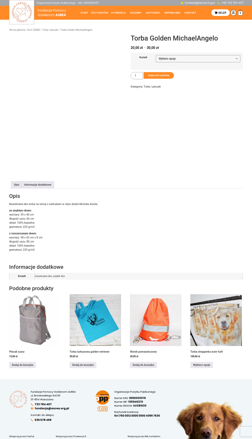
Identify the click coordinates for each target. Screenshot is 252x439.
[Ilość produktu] (137, 75)
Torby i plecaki (50, 29)
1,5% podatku (99, 12)
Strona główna (17, 29)
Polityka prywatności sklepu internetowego (51, 420)
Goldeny (135, 12)
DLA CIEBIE (33, 29)
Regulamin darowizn (140, 420)
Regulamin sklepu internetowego (114, 420)
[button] (119, 13)
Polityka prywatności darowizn (85, 420)
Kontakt (190, 12)
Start (84, 12)
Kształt (143, 57)
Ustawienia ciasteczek (59, 427)
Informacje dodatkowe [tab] (37, 148)
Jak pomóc (152, 12)
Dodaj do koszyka (161, 75)
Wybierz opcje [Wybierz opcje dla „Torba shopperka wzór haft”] (201, 328)
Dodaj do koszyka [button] (22, 328)
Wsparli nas (172, 12)
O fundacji (118, 12)
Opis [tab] (16, 148)
